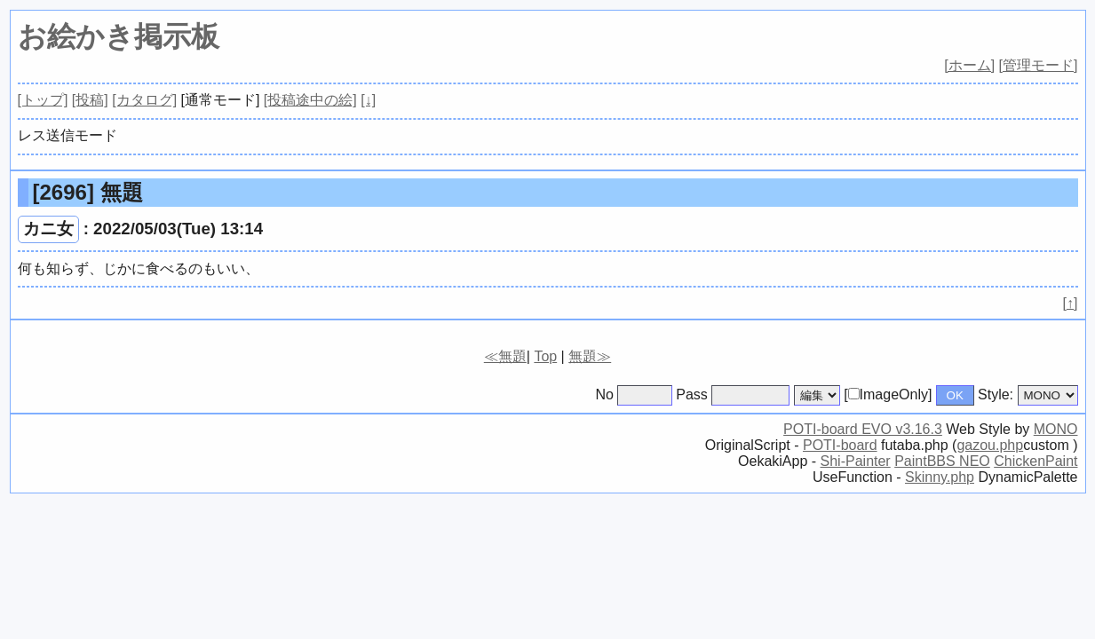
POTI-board (840, 445)
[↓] (368, 99)
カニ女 (48, 228)
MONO (1056, 429)
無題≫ (589, 356)
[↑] (1070, 303)
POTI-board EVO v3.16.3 (862, 429)
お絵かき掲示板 (118, 36)
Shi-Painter (856, 461)
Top (545, 356)
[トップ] (43, 99)
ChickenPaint (1035, 461)
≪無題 (505, 356)
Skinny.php (939, 477)
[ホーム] (969, 65)
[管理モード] (1038, 65)
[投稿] (90, 99)
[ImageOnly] (888, 394)
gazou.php (989, 445)
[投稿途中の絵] (310, 99)
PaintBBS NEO (942, 461)
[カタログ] (144, 99)
